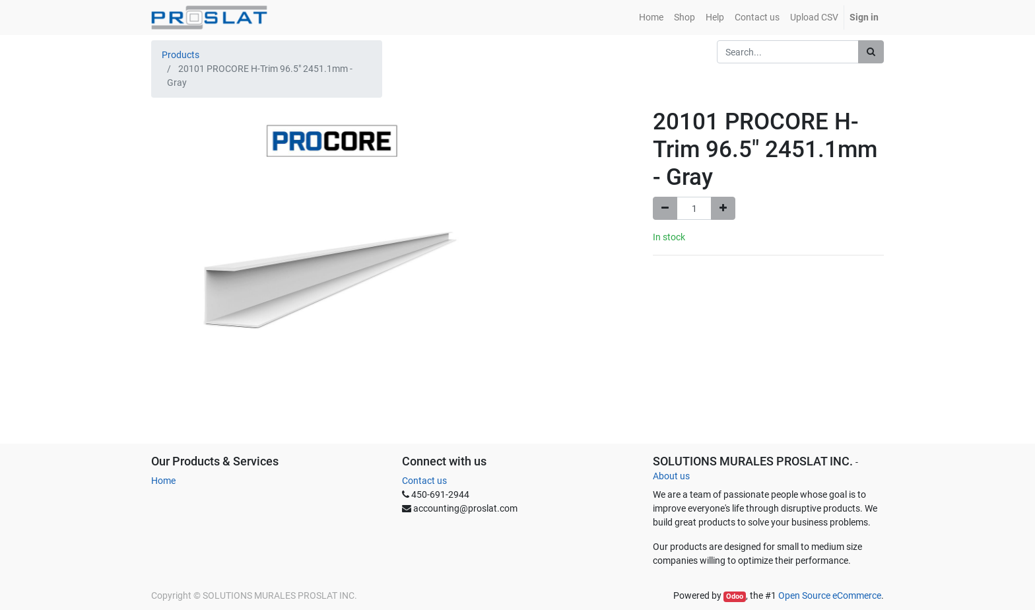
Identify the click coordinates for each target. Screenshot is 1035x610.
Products (180, 55)
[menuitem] (651, 17)
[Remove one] (665, 208)
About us (671, 476)
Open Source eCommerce (829, 595)
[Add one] (723, 208)
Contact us (424, 480)
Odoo (734, 596)
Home (163, 480)
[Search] (871, 51)
